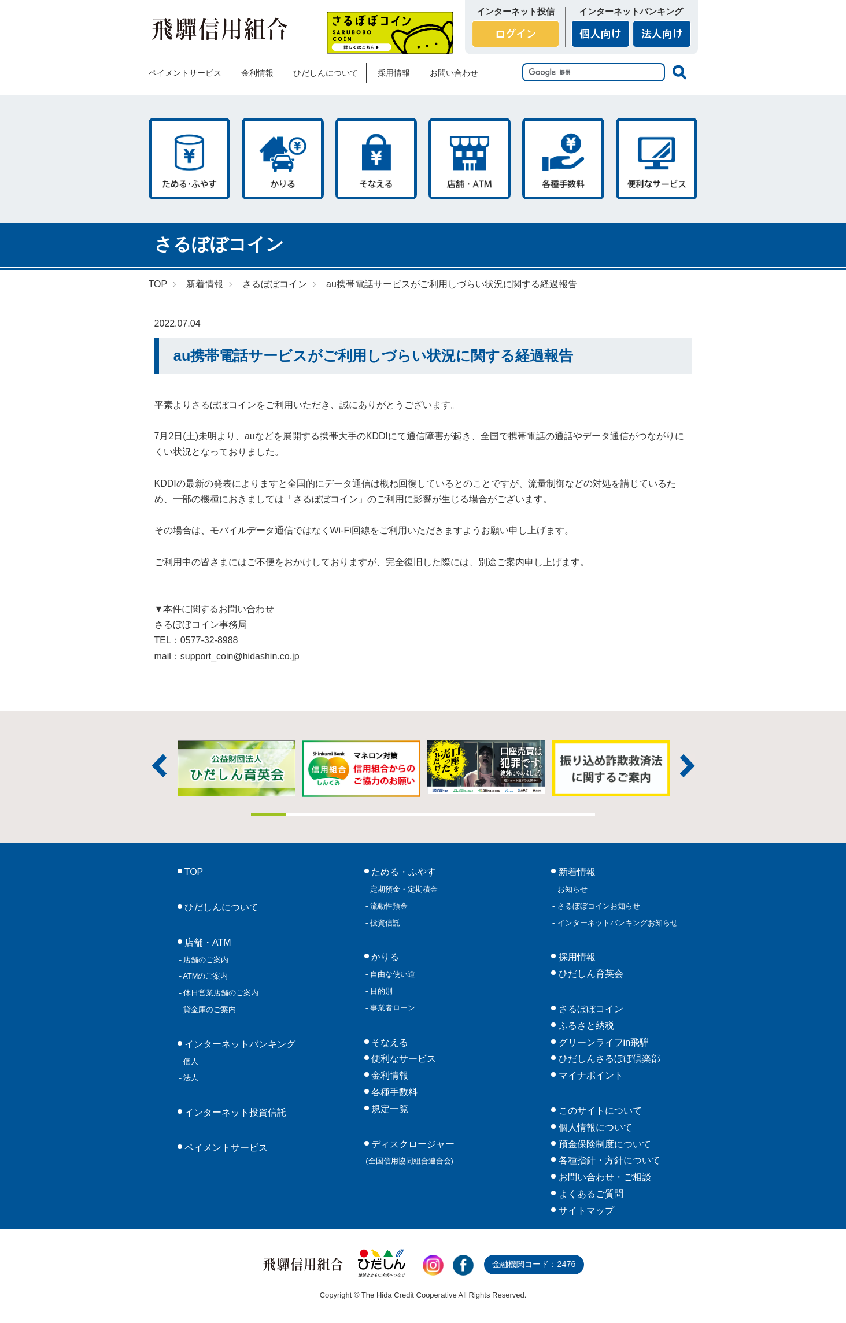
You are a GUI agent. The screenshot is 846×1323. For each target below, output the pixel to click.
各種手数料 (563, 159)
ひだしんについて (325, 72)
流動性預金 (388, 906)
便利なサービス (657, 159)
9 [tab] (543, 814)
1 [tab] (268, 814)
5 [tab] (406, 814)
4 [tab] (371, 814)
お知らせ (571, 889)
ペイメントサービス (185, 72)
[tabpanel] (486, 767)
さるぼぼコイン (390, 33)
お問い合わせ (454, 72)
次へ (687, 765)
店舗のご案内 (205, 959)
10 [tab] (578, 814)
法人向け (662, 33)
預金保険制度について (603, 1144)
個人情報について (594, 1127)
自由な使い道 (392, 974)
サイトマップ (585, 1210)
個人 (190, 1061)
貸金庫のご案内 (209, 1009)
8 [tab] (509, 814)
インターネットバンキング (238, 1044)
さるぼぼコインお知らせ (597, 906)
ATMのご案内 (205, 976)
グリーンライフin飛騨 (602, 1042)
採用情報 (394, 72)
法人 (190, 1077)
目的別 (380, 991)
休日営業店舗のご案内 (220, 992)
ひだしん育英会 (589, 974)
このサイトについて (598, 1111)
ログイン (515, 33)
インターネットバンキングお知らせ (616, 922)
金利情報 (257, 72)
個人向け (600, 33)
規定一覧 (388, 1109)
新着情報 (204, 284)
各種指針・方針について (608, 1160)
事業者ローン (392, 1007)
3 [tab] (337, 814)
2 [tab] (303, 814)
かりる (283, 159)
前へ (159, 765)
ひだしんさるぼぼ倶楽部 (608, 1058)
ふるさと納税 (585, 1026)
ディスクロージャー (410, 1152)
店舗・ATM (469, 159)
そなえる (376, 159)
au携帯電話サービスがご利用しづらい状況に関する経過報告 (451, 284)
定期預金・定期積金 (403, 889)
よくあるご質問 (589, 1194)
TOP (158, 284)
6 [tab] (440, 814)
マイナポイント (589, 1075)
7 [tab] (474, 814)
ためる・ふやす (190, 159)
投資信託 (384, 922)
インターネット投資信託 (234, 1112)
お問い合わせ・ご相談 (603, 1177)
